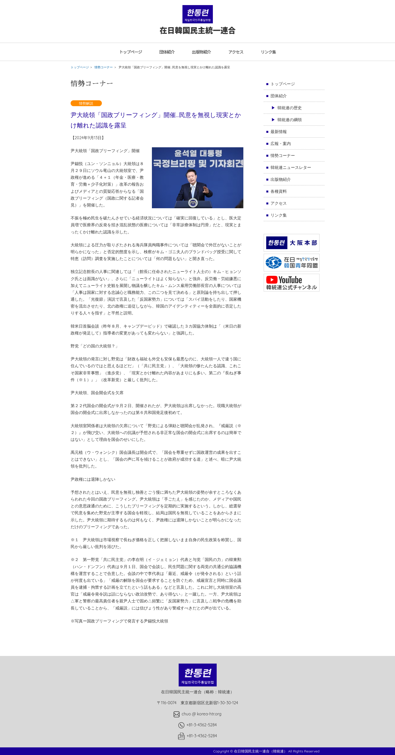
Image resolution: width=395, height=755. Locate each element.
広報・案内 (281, 143)
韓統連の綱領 (289, 119)
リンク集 (268, 52)
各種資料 (279, 191)
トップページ (130, 52)
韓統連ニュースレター (291, 167)
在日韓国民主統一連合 (198, 25)
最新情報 (279, 131)
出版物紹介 (201, 52)
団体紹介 (167, 52)
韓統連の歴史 (289, 107)
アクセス (235, 52)
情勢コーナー (103, 67)
